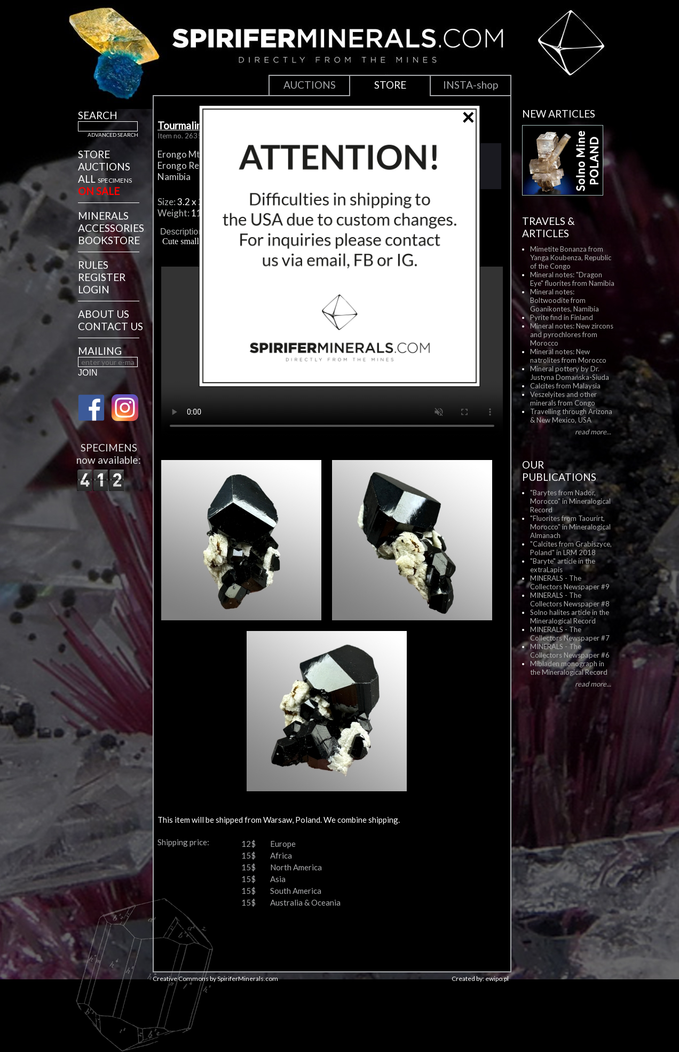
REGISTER (101, 277)
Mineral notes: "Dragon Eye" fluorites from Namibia (572, 278)
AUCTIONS (104, 166)
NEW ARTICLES (558, 113)
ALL (105, 179)
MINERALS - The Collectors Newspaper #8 (570, 599)
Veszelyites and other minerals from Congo (563, 398)
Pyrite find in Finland (561, 317)
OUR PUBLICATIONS (559, 470)
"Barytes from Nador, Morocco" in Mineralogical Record (570, 501)
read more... (593, 431)
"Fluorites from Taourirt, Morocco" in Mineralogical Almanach (570, 527)
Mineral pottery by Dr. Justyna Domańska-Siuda (569, 372)
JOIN (87, 372)
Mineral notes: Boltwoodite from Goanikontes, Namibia (564, 300)
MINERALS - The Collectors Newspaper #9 (570, 582)
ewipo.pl (497, 979)
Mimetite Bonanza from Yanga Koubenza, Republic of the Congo (570, 257)
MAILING (100, 351)
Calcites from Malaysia (565, 385)
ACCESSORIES (111, 228)
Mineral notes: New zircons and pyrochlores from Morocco (571, 334)
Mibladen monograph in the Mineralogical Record (568, 667)
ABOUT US (103, 314)
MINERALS (103, 215)
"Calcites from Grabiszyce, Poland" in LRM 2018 (571, 548)
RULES (93, 265)
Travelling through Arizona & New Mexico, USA (571, 415)
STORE (94, 154)
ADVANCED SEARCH (113, 134)
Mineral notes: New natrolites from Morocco (568, 355)
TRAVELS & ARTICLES (548, 227)
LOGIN (93, 289)
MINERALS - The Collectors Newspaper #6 (570, 650)
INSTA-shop (470, 85)
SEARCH (97, 115)
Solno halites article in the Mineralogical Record (569, 616)
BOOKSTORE (109, 240)
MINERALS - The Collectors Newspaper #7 (570, 633)
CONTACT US (110, 326)
